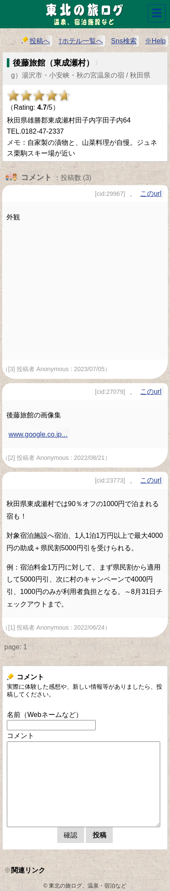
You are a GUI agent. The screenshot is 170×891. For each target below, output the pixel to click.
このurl (150, 193)
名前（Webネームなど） (44, 714)
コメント (20, 735)
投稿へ (35, 40)
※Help (155, 41)
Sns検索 (124, 41)
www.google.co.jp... (38, 434)
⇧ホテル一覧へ (81, 41)
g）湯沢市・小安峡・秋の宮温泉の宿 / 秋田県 (80, 75)
